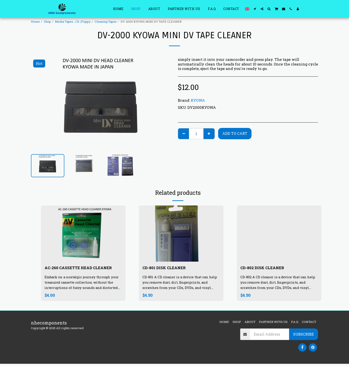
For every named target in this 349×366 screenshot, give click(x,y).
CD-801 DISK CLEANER (167, 268)
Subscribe (303, 336)
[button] (255, 8)
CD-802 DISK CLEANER (265, 268)
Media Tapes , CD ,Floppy (73, 22)
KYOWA (198, 100)
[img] (83, 233)
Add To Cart (234, 133)
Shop (47, 22)
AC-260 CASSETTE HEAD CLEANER (72, 271)
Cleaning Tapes (106, 22)
